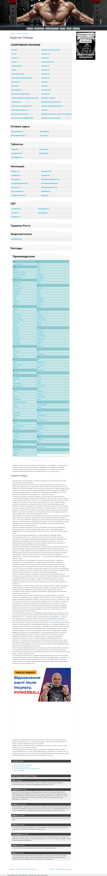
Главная (30, 28)
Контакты (76, 28)
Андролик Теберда (22, 33)
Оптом (69, 28)
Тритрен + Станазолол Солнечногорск (23, 869)
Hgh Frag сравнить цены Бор (23, 765)
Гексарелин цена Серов (21, 767)
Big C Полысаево (19, 770)
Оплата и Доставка (52, 28)
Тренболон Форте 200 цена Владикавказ (27, 768)
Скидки (62, 28)
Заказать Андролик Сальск (57, 620)
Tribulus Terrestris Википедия (60, 869)
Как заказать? (39, 28)
